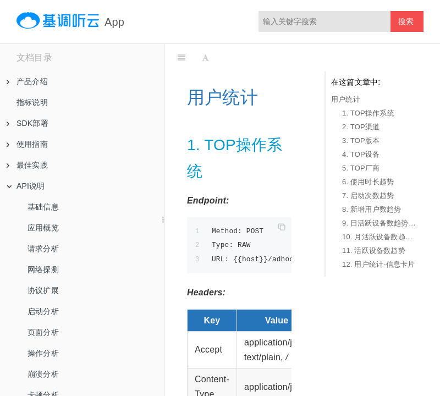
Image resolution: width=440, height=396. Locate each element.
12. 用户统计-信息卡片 (378, 264)
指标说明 (32, 102)
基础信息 (43, 206)
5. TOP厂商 (361, 168)
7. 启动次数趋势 (368, 195)
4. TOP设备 (361, 154)
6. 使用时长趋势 (368, 182)
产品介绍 (27, 81)
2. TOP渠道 (361, 127)
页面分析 (43, 332)
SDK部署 (27, 123)
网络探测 (43, 269)
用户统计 (345, 99)
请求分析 (43, 248)
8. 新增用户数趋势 (371, 209)
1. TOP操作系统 (368, 113)
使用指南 (27, 144)
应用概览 (43, 227)
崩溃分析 (43, 374)
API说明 (26, 186)
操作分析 (43, 353)
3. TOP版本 (361, 140)
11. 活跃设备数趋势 (373, 250)
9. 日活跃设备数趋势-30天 (380, 223)
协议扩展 (43, 290)
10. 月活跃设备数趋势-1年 (380, 237)
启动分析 (43, 311)
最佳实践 (27, 165)
